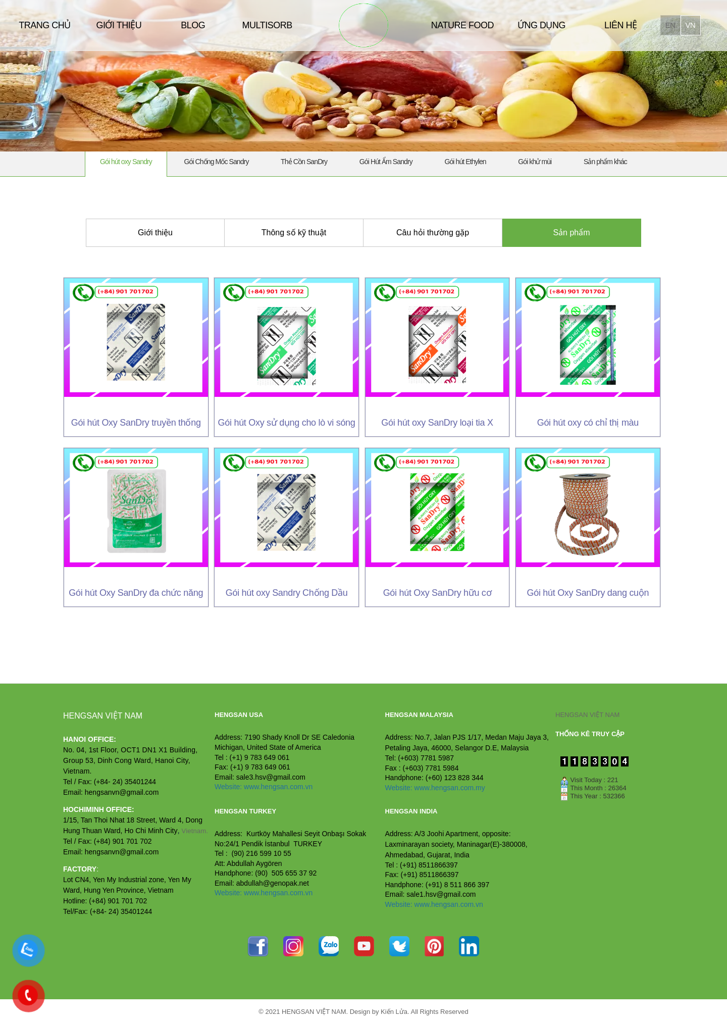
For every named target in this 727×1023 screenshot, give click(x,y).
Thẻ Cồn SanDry (304, 162)
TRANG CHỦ (45, 25)
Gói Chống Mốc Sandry (216, 162)
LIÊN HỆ (620, 25)
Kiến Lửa (394, 1011)
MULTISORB (267, 25)
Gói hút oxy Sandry (126, 162)
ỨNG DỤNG (541, 25)
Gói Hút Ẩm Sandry (385, 162)
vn (691, 25)
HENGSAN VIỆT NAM (587, 715)
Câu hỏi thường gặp (432, 232)
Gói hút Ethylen (465, 162)
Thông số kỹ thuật (294, 232)
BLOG (193, 25)
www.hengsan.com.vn (278, 787)
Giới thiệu (155, 232)
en (670, 25)
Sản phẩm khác (605, 162)
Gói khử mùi (534, 162)
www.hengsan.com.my (449, 788)
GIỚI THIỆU (118, 25)
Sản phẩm (571, 232)
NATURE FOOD (462, 25)
